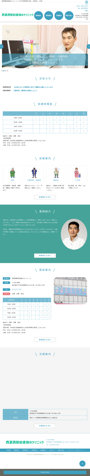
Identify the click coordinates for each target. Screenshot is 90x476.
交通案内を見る (45, 435)
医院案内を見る (45, 347)
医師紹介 (17, 460)
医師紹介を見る (45, 260)
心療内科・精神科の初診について (25, 90)
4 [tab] (7, 70)
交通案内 (43, 460)
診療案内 (34, 460)
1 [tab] (2, 70)
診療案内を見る (45, 199)
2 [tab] (3, 70)
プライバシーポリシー (75, 460)
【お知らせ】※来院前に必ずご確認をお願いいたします (33, 87)
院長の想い (61, 460)
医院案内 (25, 460)
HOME (9, 460)
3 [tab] (5, 70)
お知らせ (52, 460)
